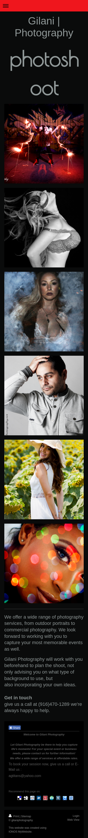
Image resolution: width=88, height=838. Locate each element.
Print (14, 816)
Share (14, 727)
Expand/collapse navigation (44, 5)
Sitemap (26, 816)
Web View (73, 819)
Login (76, 815)
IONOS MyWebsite (20, 831)
